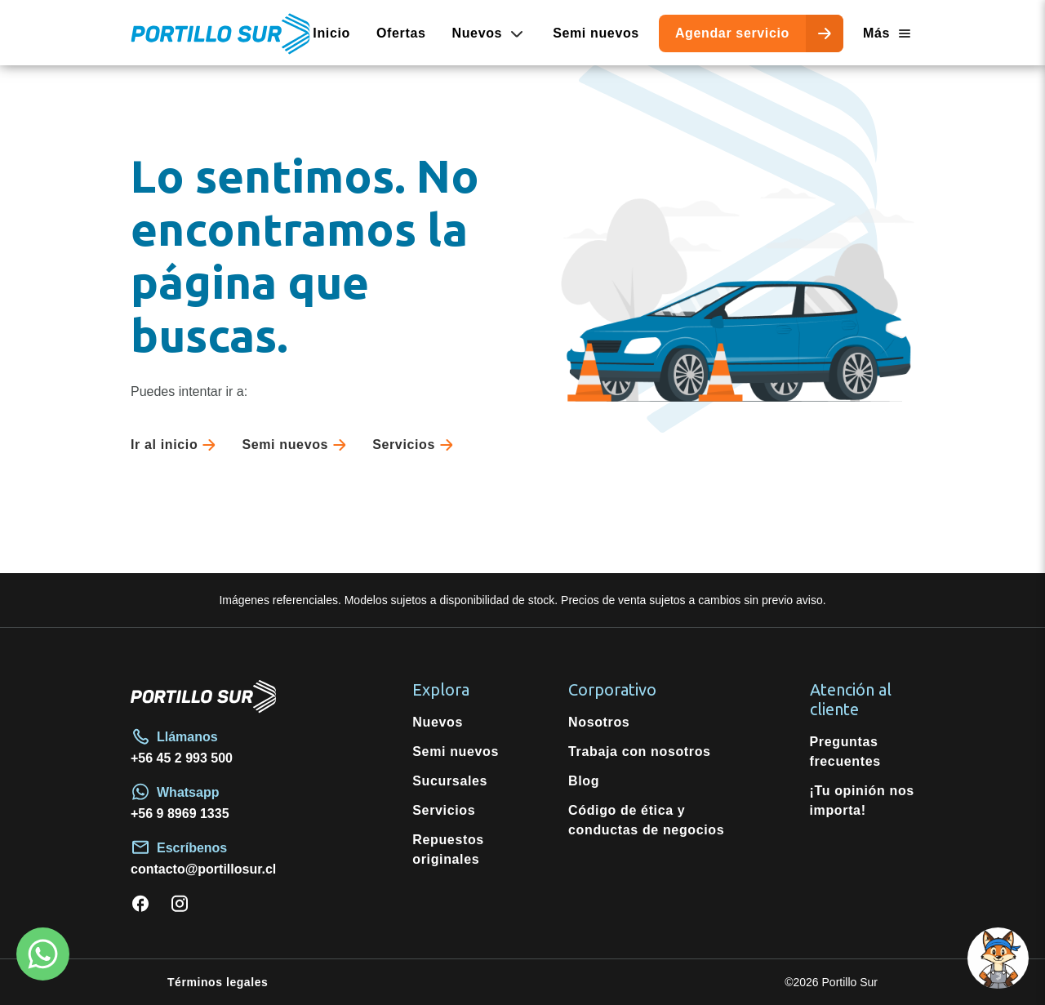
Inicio (331, 33)
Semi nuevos (596, 33)
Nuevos (437, 722)
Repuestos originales (448, 849)
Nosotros (598, 722)
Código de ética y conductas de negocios (646, 820)
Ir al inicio (176, 445)
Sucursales (449, 781)
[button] (998, 958)
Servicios (416, 445)
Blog (583, 781)
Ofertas (401, 33)
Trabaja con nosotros (639, 751)
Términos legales (217, 982)
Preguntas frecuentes (845, 751)
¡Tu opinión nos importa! (862, 800)
